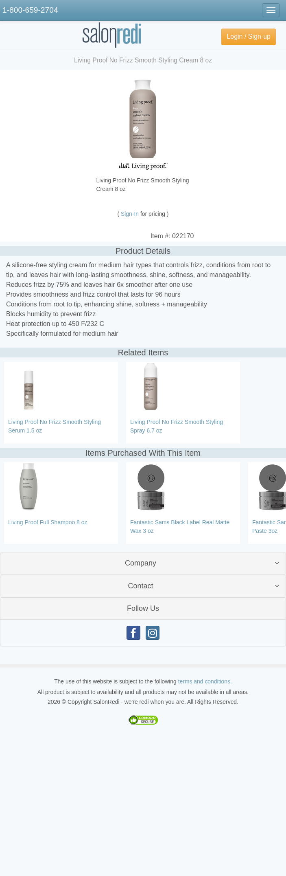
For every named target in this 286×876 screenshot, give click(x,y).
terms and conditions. (205, 681)
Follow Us (143, 608)
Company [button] (140, 563)
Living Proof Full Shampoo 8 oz (47, 522)
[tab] (143, 563)
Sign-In (130, 214)
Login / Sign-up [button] (249, 36)
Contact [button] (140, 586)
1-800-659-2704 (30, 10)
